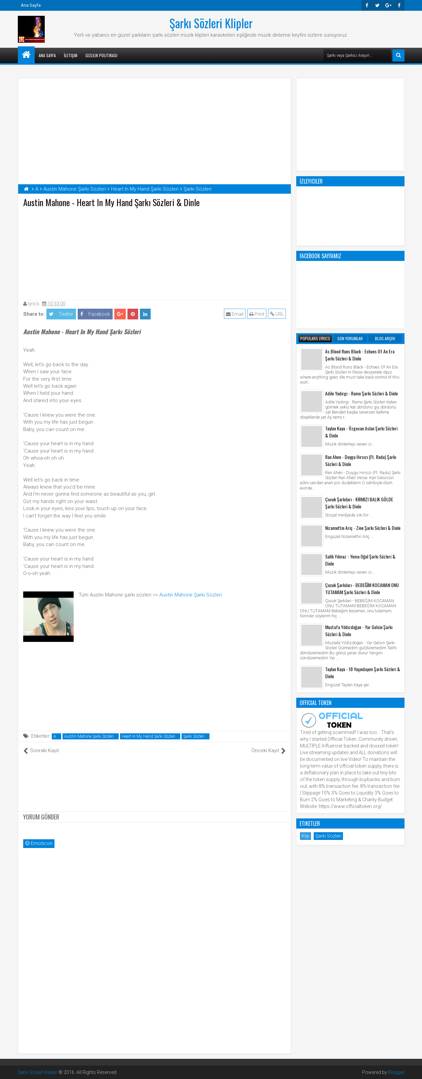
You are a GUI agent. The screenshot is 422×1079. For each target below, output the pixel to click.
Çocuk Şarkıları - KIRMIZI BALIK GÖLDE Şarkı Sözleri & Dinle (359, 503)
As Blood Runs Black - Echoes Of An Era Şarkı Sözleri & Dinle (359, 355)
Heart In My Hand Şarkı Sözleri (148, 736)
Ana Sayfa (31, 5)
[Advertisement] (154, 252)
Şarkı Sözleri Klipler (211, 23)
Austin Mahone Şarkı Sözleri (190, 595)
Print (256, 314)
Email (234, 314)
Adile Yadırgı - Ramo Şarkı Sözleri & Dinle (361, 393)
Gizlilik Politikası (101, 55)
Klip (305, 836)
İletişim (70, 55)
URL (277, 314)
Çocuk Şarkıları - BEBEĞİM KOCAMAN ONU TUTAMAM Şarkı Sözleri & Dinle (362, 588)
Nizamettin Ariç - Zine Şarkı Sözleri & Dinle (362, 527)
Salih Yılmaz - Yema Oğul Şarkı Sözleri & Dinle (360, 560)
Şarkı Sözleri (193, 736)
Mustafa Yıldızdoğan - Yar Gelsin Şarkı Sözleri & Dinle (358, 630)
